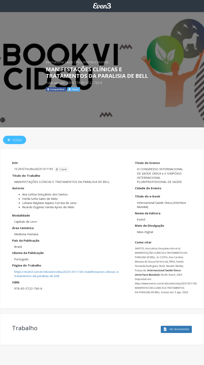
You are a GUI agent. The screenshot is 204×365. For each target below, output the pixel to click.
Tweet (73, 89)
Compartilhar (56, 89)
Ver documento (176, 329)
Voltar (14, 140)
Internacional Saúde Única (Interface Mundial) (77, 62)
